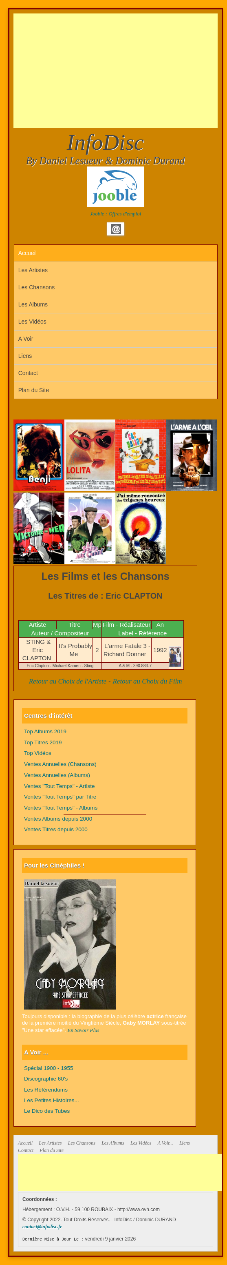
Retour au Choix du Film (147, 681)
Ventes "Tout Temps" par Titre (60, 797)
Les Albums (33, 304)
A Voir (25, 338)
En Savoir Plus (83, 1030)
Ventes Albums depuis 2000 (58, 819)
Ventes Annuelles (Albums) (57, 775)
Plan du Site (33, 390)
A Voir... (165, 1143)
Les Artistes (33, 270)
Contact (28, 373)
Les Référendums (46, 1090)
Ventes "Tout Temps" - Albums (60, 808)
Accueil (27, 253)
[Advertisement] (120, 70)
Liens (25, 356)
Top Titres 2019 (43, 742)
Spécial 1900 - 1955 (48, 1068)
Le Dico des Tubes (47, 1111)
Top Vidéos (37, 753)
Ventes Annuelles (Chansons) (60, 764)
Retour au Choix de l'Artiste (68, 681)
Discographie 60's (46, 1079)
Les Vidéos (32, 321)
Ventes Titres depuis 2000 (56, 829)
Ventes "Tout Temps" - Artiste (59, 786)
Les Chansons (36, 287)
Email (116, 229)
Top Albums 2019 (45, 731)
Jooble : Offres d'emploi (115, 214)
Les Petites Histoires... (51, 1100)
